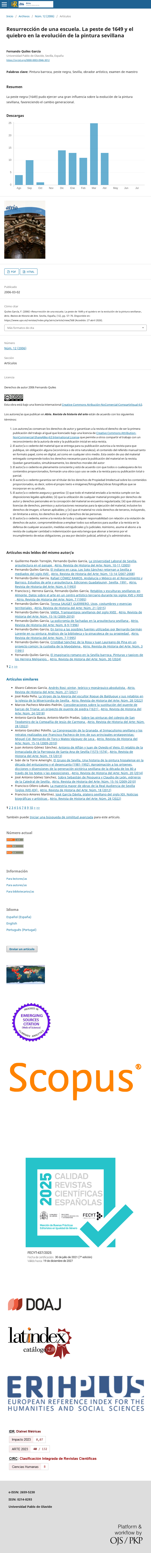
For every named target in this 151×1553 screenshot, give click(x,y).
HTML (30, 272)
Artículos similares (22, 679)
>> (16, 666)
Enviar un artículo (21, 949)
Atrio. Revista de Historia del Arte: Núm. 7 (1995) (51, 599)
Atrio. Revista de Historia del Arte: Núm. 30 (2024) (85, 659)
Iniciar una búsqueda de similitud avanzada (61, 817)
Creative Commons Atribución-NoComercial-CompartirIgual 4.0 (102, 404)
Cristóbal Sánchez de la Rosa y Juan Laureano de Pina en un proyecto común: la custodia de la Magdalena (75, 644)
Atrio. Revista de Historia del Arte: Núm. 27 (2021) (75, 690)
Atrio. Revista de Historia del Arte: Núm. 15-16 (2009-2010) (94, 781)
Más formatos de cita (20, 328)
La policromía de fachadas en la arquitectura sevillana (89, 621)
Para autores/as (16, 885)
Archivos (24, 16)
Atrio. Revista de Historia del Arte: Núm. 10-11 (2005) (92, 565)
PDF (13, 272)
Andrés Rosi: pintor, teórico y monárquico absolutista (87, 688)
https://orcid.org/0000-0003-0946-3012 (28, 60)
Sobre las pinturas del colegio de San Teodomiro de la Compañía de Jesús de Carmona (75, 720)
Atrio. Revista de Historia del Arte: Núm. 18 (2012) (75, 790)
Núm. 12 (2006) (44, 16)
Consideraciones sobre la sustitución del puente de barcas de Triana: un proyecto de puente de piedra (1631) (76, 707)
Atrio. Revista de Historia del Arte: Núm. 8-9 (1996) (77, 623)
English (11, 923)
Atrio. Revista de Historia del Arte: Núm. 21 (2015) (70, 608)
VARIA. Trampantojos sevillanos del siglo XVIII (83, 612)
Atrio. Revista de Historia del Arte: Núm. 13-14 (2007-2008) (93, 574)
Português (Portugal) (21, 930)
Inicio (9, 16)
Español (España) (18, 917)
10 (31, 808)
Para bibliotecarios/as (20, 891)
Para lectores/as (16, 879)
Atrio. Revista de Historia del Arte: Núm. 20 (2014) (107, 773)
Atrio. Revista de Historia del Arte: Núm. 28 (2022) (107, 700)
